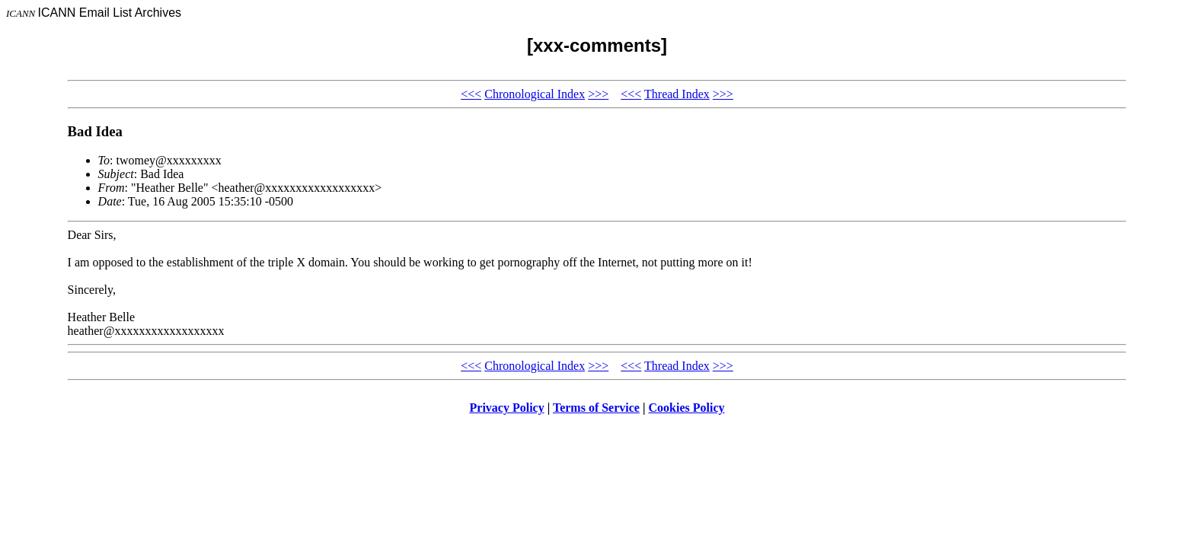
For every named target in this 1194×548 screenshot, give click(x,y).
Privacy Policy (507, 407)
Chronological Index (534, 94)
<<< (471, 94)
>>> (598, 94)
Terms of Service (596, 407)
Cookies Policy (687, 407)
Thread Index (677, 94)
